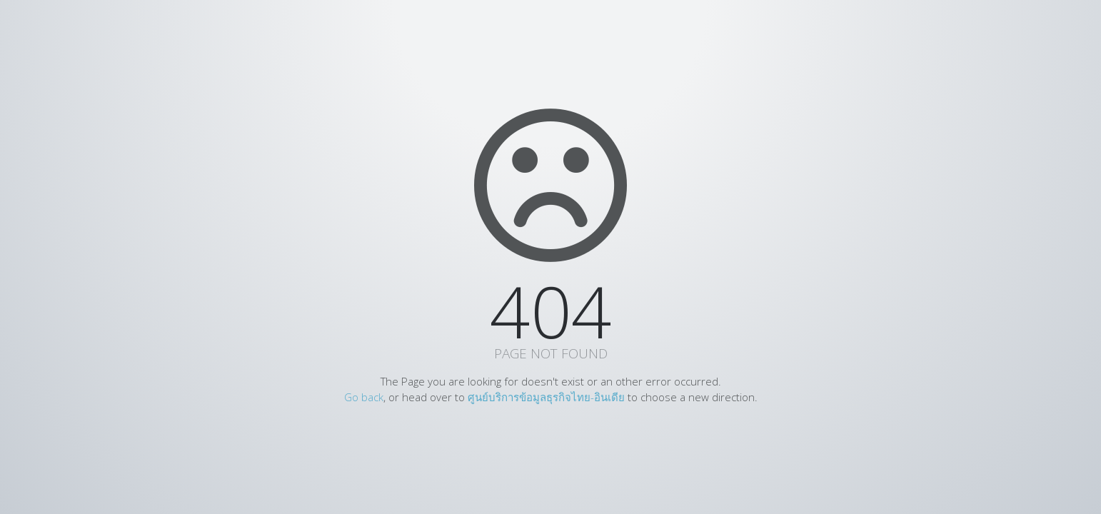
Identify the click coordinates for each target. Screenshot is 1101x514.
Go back (363, 397)
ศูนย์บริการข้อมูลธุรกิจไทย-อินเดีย (546, 397)
